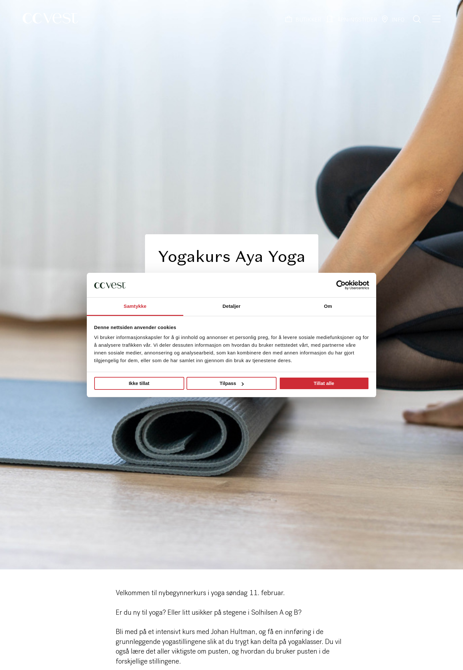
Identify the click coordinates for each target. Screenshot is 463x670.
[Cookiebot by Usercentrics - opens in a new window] (341, 285)
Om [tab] (328, 306)
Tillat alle (324, 383)
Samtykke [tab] (135, 306)
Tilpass (232, 383)
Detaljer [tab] (231, 306)
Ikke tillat (139, 383)
